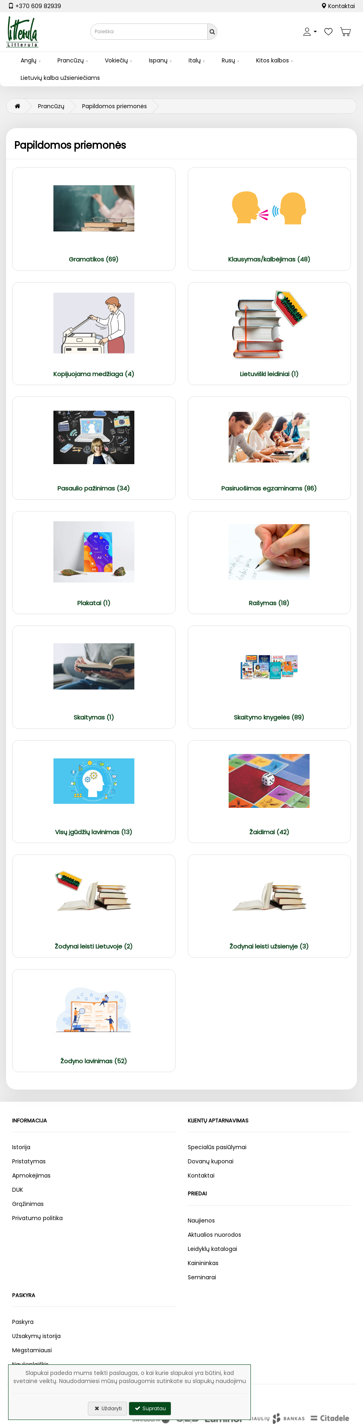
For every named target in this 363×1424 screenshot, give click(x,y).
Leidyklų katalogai (212, 1249)
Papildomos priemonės (114, 106)
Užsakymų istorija (36, 1336)
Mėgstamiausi (32, 1350)
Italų (195, 60)
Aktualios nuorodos (214, 1235)
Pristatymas (29, 1161)
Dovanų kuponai (211, 1161)
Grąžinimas (28, 1204)
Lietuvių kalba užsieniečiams (60, 78)
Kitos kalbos (272, 60)
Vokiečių (116, 60)
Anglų (28, 60)
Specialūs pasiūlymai (217, 1147)
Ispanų (158, 60)
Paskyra (23, 1322)
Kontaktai (338, 6)
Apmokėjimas (31, 1175)
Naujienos (201, 1220)
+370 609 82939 (34, 6)
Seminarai (202, 1277)
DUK (17, 1190)
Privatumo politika (37, 1218)
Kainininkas (203, 1263)
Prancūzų (70, 60)
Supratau (150, 1408)
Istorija (21, 1147)
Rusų (228, 60)
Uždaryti (107, 1408)
